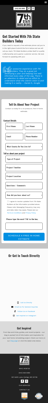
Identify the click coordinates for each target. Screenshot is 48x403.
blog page (14, 341)
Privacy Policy (31, 213)
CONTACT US (24, 390)
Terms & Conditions (14, 213)
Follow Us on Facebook (24, 311)
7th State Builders (24, 19)
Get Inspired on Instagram (24, 316)
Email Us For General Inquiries (24, 307)
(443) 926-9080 (20, 8)
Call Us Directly (24, 303)
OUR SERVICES (24, 385)
